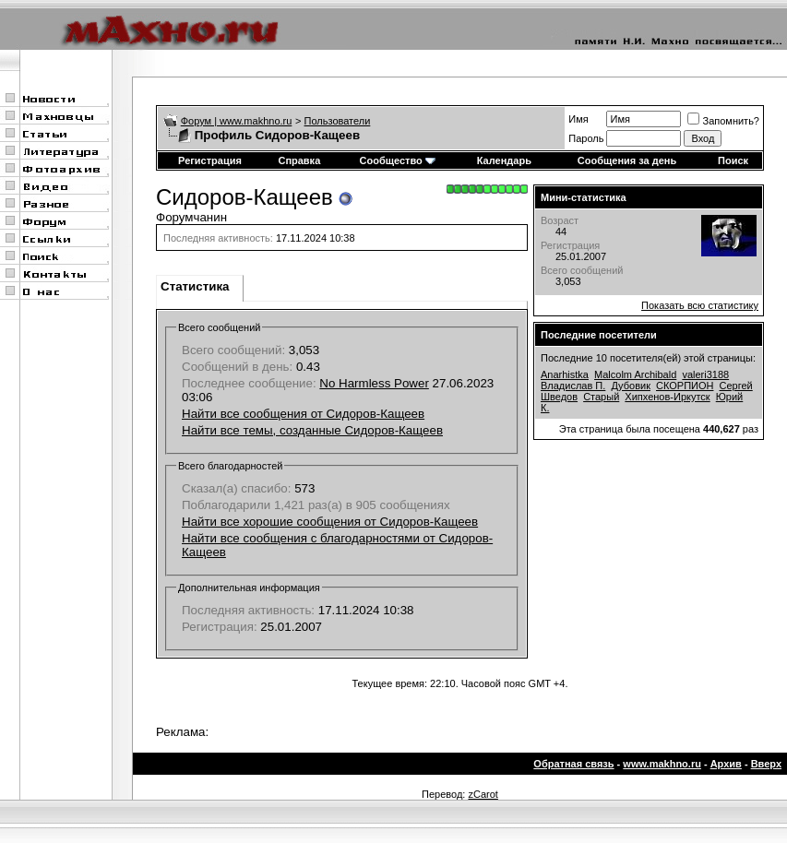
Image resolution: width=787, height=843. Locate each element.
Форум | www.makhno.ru (236, 120)
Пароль (585, 138)
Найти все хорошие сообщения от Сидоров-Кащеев (330, 521)
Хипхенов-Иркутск (667, 396)
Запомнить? (723, 120)
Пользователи (337, 120)
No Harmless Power (374, 383)
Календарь (504, 160)
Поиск (733, 160)
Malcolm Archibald (635, 374)
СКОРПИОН (684, 385)
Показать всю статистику (699, 305)
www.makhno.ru (662, 763)
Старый (601, 396)
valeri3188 (705, 374)
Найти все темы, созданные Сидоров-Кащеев (312, 430)
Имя (578, 119)
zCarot (482, 794)
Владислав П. (573, 385)
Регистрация (210, 160)
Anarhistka (565, 374)
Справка (299, 160)
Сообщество (397, 160)
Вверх (766, 763)
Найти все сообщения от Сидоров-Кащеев (303, 414)
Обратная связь (573, 763)
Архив (726, 763)
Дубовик (630, 385)
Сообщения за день (627, 160)
